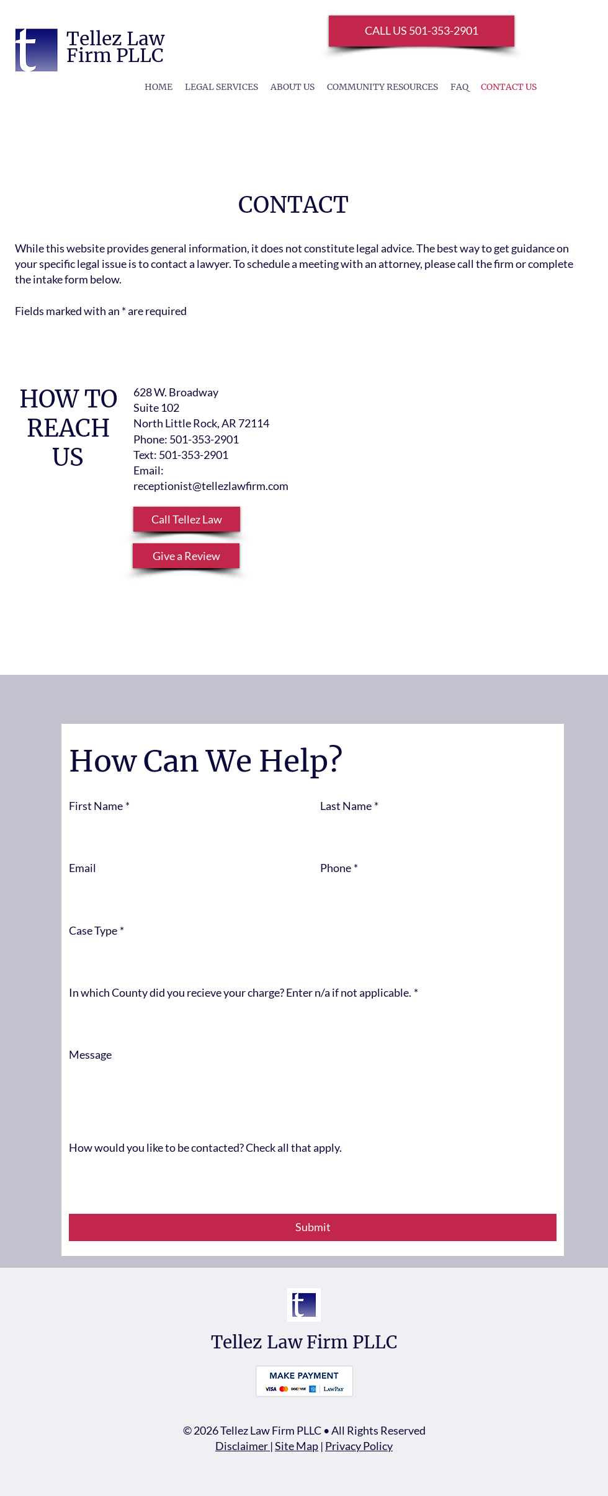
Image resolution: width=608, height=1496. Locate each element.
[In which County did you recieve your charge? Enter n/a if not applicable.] (308, 1018)
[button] (186, 519)
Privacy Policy (359, 1446)
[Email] (183, 894)
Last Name (349, 806)
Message (90, 1054)
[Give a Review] (186, 555)
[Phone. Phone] (451, 894)
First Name (99, 806)
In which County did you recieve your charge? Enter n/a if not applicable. (243, 992)
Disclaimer (242, 1446)
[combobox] (313, 956)
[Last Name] (434, 832)
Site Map (296, 1446)
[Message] (312, 1097)
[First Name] (183, 832)
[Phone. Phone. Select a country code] (341, 894)
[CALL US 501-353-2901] (421, 31)
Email (82, 868)
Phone (339, 868)
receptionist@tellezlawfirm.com (210, 485)
